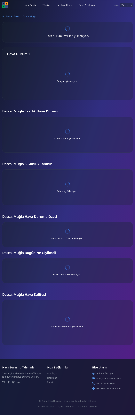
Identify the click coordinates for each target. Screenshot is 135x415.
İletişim (51, 382)
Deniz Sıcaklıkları (87, 5)
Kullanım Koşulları (87, 406)
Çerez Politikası (66, 406)
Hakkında (52, 377)
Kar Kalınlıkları (64, 5)
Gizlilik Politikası (46, 406)
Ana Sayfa (30, 5)
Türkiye (46, 5)
